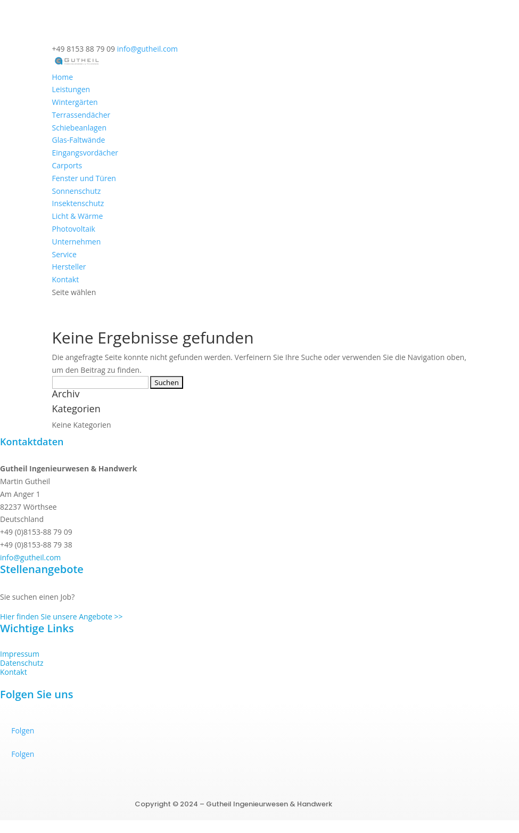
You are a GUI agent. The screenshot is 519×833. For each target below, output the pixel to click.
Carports (67, 165)
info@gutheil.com (30, 557)
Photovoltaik (73, 229)
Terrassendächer (81, 115)
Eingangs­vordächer (85, 153)
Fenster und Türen (84, 178)
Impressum (19, 654)
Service (64, 254)
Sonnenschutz (76, 191)
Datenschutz (21, 663)
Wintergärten (75, 102)
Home (62, 77)
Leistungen (71, 89)
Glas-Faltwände (78, 140)
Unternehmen (76, 241)
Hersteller (69, 267)
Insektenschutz (78, 203)
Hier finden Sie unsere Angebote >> (61, 616)
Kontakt (65, 279)
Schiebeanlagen (79, 128)
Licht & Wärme (77, 216)
